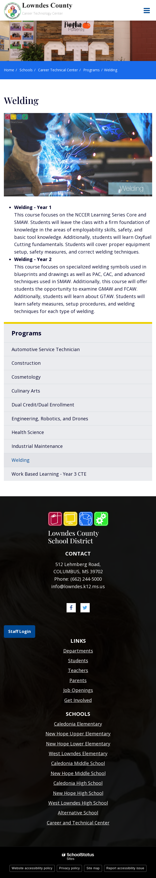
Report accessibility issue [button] (125, 868)
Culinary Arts (26, 391)
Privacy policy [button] (69, 868)
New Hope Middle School (78, 773)
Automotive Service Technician (46, 349)
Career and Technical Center (78, 823)
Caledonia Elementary (78, 724)
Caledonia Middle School (78, 763)
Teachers (78, 670)
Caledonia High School (78, 783)
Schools (26, 69)
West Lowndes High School (78, 803)
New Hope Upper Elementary (78, 734)
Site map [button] (92, 868)
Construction (26, 363)
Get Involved (78, 700)
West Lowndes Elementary (78, 753)
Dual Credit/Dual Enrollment (43, 405)
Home (9, 69)
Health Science (28, 432)
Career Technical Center (58, 69)
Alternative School (78, 813)
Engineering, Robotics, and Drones (50, 418)
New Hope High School (78, 793)
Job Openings (78, 690)
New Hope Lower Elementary (78, 744)
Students (78, 660)
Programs (91, 69)
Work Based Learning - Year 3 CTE (49, 474)
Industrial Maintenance (37, 446)
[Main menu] (146, 10)
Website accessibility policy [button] (32, 868)
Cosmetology (26, 377)
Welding (21, 460)
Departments (78, 651)
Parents (78, 680)
